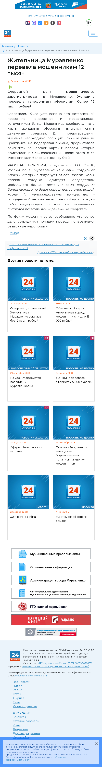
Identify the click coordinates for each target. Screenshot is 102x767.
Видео (17, 686)
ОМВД (14, 233)
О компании (21, 713)
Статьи (17, 694)
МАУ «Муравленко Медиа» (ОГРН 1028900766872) (65, 663)
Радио (17, 690)
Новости (23, 46)
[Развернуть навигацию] (93, 33)
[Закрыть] (96, 743)
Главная (7, 46)
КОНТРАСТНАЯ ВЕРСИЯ (51, 16)
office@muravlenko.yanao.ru (31, 675)
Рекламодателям (25, 706)
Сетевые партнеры (26, 721)
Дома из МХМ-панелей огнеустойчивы (65, 252)
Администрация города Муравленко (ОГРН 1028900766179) (55, 666)
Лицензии (20, 729)
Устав (16, 725)
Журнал (18, 698)
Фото (16, 702)
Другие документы (26, 733)
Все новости (21, 682)
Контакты (19, 717)
